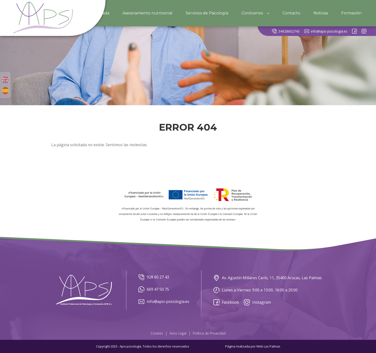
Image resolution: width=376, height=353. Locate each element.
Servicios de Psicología (207, 13)
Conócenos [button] (255, 13)
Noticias (320, 13)
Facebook (226, 302)
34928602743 (286, 31)
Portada (101, 13)
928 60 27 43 (153, 277)
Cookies (157, 333)
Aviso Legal (178, 333)
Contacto (291, 13)
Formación (351, 13)
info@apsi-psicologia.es (325, 31)
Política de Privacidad (209, 333)
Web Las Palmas (268, 346)
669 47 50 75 (153, 289)
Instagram (257, 302)
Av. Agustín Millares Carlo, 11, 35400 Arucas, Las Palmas (267, 278)
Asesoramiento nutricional (147, 13)
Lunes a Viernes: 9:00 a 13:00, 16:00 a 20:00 (255, 290)
